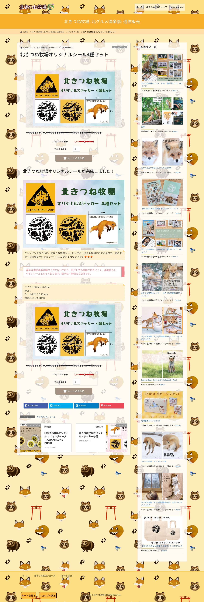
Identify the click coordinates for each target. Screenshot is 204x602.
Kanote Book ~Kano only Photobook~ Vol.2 (159, 380)
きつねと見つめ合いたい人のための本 (156, 167)
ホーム (25, 575)
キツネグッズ (119, 47)
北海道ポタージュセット (151, 420)
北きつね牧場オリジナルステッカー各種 (91, 434)
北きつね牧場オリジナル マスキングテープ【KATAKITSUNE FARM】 (56, 438)
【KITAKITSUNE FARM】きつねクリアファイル (160, 208)
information (66, 575)
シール (52, 416)
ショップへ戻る (47, 595)
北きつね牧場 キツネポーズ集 (153, 461)
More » (175, 90)
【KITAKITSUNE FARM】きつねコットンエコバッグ (161, 545)
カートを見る (28, 595)
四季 (143, 126)
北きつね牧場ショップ (44, 575)
